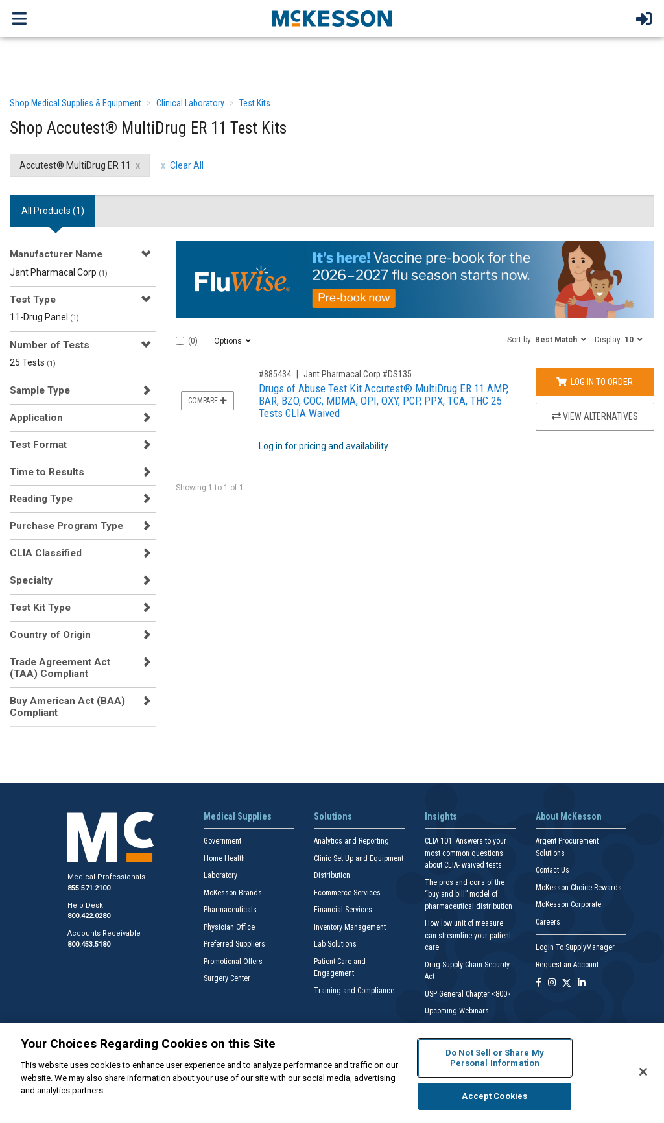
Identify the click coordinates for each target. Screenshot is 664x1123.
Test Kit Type (40, 607)
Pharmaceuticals (230, 909)
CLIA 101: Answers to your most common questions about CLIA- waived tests (465, 852)
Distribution (332, 875)
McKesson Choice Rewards (579, 887)
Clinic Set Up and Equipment (358, 858)
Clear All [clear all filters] (187, 165)
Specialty (31, 580)
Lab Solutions (335, 944)
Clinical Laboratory (190, 103)
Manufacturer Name (56, 254)
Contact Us (552, 870)
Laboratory (220, 875)
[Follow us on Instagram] (552, 983)
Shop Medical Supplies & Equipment (75, 103)
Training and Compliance (354, 990)
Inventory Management (350, 927)
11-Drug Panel (44, 317)
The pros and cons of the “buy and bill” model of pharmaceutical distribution (468, 894)
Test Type (33, 299)
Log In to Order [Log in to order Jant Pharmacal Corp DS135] (594, 382)
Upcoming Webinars (457, 1010)
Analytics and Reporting (351, 840)
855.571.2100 (88, 888)
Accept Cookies (494, 1096)
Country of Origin (50, 635)
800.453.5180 (88, 944)
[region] (332, 1073)
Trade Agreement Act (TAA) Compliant (60, 668)
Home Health (224, 858)
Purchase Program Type (66, 526)
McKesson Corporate (568, 904)
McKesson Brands (233, 892)
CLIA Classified (46, 553)
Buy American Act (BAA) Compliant (67, 706)
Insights (441, 816)
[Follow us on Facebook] (538, 983)
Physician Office (229, 927)
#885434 (275, 374)
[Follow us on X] (566, 983)
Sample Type (40, 390)
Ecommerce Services (347, 892)
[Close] (643, 1072)
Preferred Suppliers (234, 944)
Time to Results (47, 472)
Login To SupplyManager (575, 947)
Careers (548, 922)
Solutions (333, 816)
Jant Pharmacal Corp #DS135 (357, 374)
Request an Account (567, 964)
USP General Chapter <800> (468, 994)
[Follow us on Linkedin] (582, 983)
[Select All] (180, 341)
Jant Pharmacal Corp (59, 272)
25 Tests (33, 362)
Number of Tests (49, 345)
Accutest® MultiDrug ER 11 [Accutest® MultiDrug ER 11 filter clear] (75, 165)
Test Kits (254, 103)
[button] (546, 339)
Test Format (38, 445)
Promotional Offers (233, 961)
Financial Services (343, 909)
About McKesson (569, 816)
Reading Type (41, 498)
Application (36, 417)
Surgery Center (227, 978)
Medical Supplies (238, 816)
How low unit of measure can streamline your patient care (468, 935)
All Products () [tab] (52, 211)
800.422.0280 (88, 916)
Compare (207, 400)
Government (222, 840)
